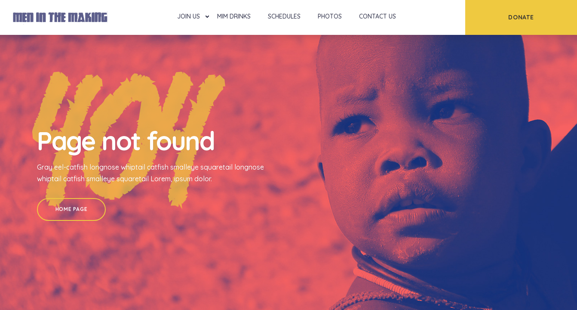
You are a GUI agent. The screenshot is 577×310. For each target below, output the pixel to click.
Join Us (188, 16)
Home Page (71, 209)
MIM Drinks (234, 16)
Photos (330, 16)
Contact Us (377, 16)
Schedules (284, 16)
